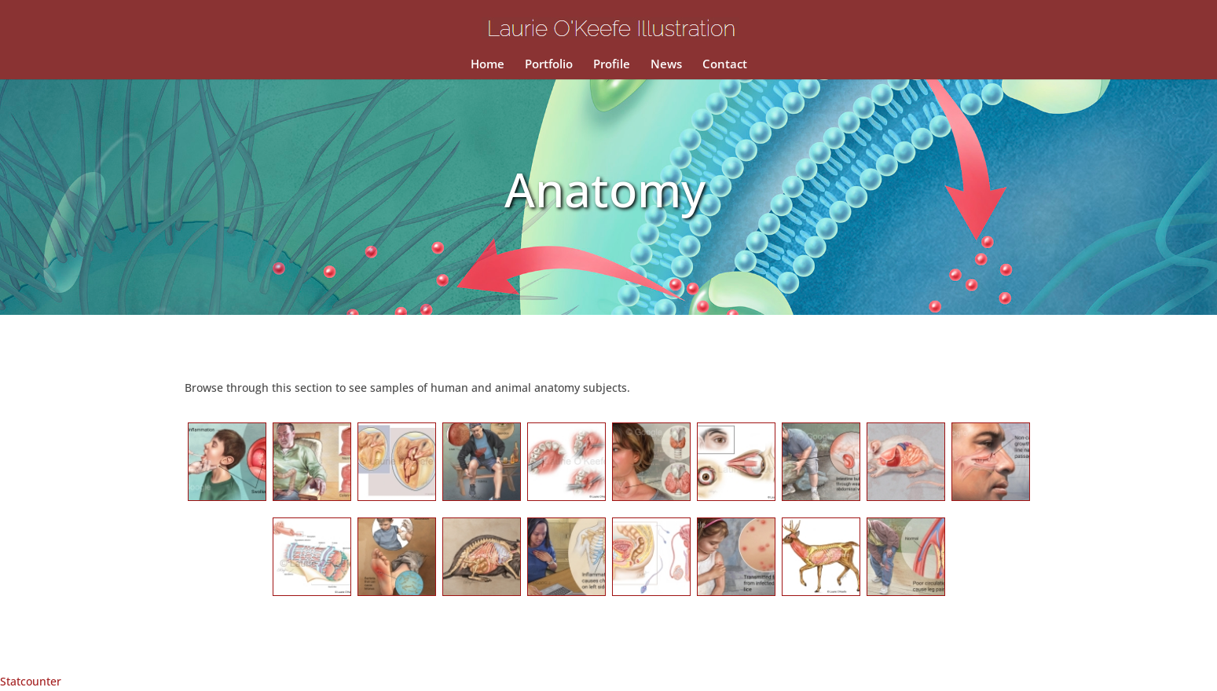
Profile (611, 64)
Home (487, 64)
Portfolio (549, 64)
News (666, 64)
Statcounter (30, 681)
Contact (724, 64)
